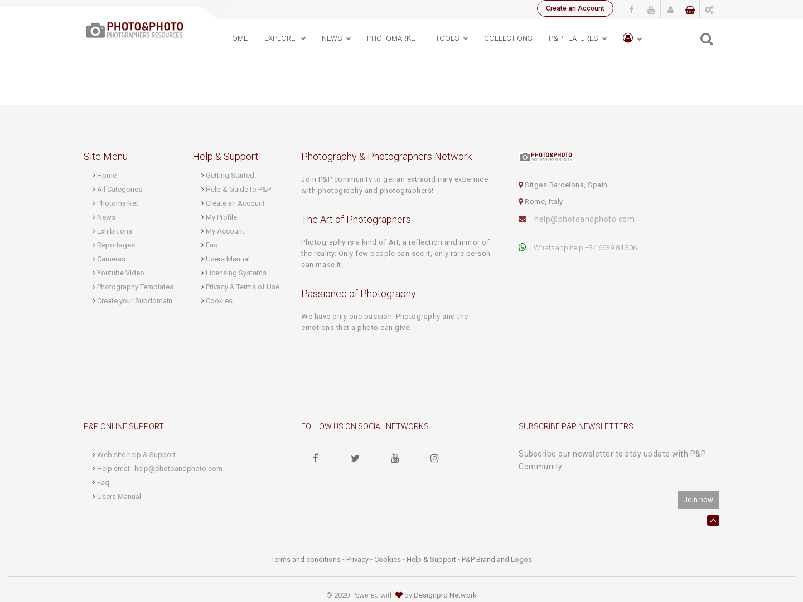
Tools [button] (447, 38)
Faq (212, 245)
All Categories (119, 189)
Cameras (111, 259)
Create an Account (575, 8)
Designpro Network (445, 595)
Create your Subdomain (134, 301)
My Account (225, 231)
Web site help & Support (136, 454)
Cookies (219, 301)
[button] (632, 39)
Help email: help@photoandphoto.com (159, 468)
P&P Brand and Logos (497, 559)
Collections (508, 38)
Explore (280, 38)
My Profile (221, 217)
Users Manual (228, 259)
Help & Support (431, 559)
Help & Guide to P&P (238, 189)
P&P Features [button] (573, 38)
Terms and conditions (306, 559)
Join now (698, 500)
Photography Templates (135, 287)
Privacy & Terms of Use (242, 287)
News (106, 217)
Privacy (357, 559)
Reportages (116, 245)
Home (237, 38)
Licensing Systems (236, 273)
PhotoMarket (393, 38)
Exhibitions (114, 231)
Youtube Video (120, 273)
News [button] (332, 38)
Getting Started (230, 175)
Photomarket (117, 203)
